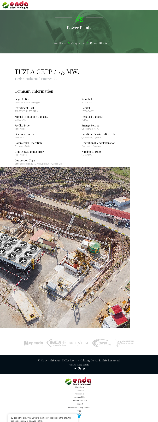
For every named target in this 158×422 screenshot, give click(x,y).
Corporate (78, 43)
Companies (79, 394)
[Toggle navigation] (152, 5)
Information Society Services (79, 407)
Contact (79, 404)
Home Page (58, 43)
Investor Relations (80, 400)
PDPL (79, 411)
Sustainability (79, 397)
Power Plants (98, 43)
